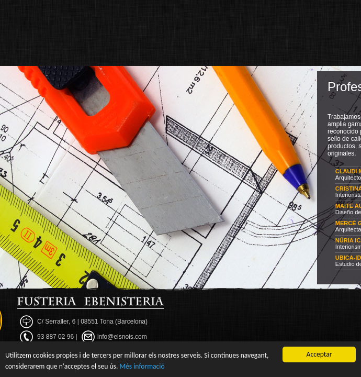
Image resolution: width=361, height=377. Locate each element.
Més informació (141, 366)
